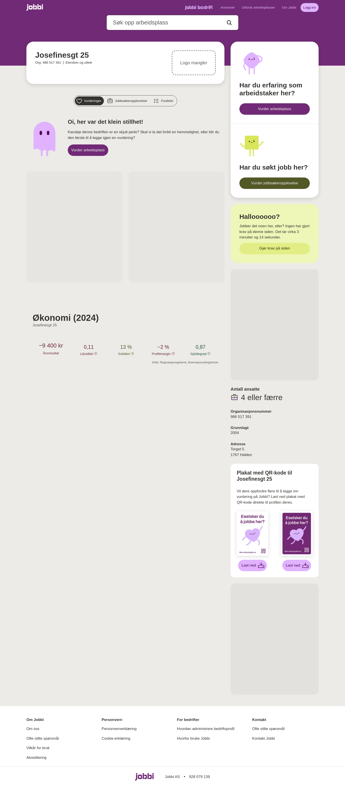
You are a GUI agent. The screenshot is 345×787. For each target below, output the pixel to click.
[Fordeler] (164, 100)
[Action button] (229, 23)
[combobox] (172, 22)
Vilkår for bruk (38, 748)
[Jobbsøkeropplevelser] (128, 100)
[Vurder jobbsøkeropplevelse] (274, 183)
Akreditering (36, 758)
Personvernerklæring (119, 729)
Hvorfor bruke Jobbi (193, 738)
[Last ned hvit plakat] (252, 565)
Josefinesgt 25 (45, 325)
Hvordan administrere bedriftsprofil (206, 729)
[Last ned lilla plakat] (296, 565)
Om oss (32, 729)
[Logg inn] (310, 7)
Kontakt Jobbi (263, 738)
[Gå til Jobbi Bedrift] (198, 7)
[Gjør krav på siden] (274, 248)
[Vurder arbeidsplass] (88, 150)
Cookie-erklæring (116, 738)
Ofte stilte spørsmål (42, 738)
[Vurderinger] (89, 100)
